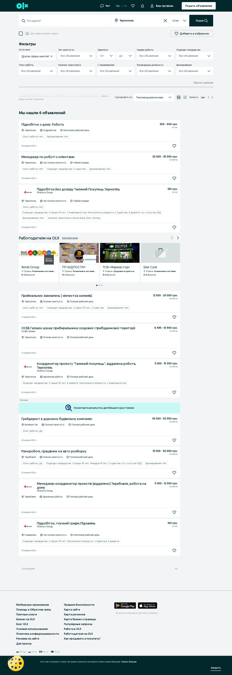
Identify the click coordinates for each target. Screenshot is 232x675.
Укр (118, 5)
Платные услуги (26, 614)
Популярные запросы (78, 624)
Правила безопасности (79, 604)
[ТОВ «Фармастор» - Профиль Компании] (119, 262)
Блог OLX (22, 624)
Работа (31, 96)
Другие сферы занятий (45, 96)
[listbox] (175, 21)
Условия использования (32, 629)
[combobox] (67, 21)
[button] (142, 5)
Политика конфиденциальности (37, 633)
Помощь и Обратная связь (33, 609)
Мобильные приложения (32, 604)
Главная (22, 96)
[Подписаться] (174, 146)
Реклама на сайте (27, 638)
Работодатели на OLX (78, 633)
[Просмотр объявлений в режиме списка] (179, 97)
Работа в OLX (72, 629)
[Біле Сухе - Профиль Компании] (160, 262)
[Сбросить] (165, 21)
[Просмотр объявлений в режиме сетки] (185, 97)
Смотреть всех (70, 237)
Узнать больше (128, 661)
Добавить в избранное (191, 33)
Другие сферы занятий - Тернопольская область (79, 96)
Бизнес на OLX (25, 619)
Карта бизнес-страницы (80, 619)
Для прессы (24, 643)
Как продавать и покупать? (82, 638)
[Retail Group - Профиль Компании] (38, 262)
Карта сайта (72, 609)
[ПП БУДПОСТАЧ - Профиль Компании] (79, 262)
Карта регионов (74, 614)
